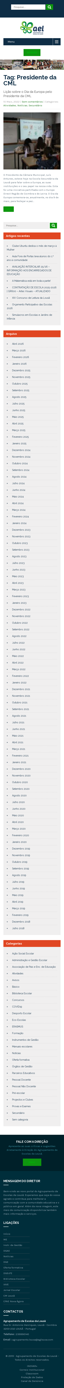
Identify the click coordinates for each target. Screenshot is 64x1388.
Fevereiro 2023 (20, 596)
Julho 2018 (18, 928)
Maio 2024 (18, 496)
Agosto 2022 (19, 636)
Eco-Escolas (19, 1020)
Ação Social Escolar (23, 953)
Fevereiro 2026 (20, 357)
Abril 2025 (17, 423)
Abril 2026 (18, 343)
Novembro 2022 (21, 616)
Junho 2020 (18, 808)
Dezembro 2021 (21, 689)
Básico (15, 986)
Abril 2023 (18, 583)
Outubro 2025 (19, 383)
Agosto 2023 (19, 556)
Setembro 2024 (20, 470)
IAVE (6, 1284)
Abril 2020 (18, 822)
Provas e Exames (21, 1106)
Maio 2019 (17, 895)
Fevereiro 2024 (20, 516)
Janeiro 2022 (19, 682)
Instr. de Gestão (12, 1245)
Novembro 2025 (21, 377)
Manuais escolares (22, 1046)
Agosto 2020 (19, 795)
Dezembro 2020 (21, 769)
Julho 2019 (18, 881)
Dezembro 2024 (21, 450)
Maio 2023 (18, 576)
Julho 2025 (18, 403)
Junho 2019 (18, 888)
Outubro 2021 (19, 702)
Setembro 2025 (20, 390)
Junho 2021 (18, 729)
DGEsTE (7, 1273)
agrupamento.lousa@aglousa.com (32, 1339)
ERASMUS (17, 1026)
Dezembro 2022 (21, 609)
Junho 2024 (18, 490)
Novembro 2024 (21, 456)
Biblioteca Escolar (22, 993)
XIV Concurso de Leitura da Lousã (31, 298)
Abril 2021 (17, 742)
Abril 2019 (17, 901)
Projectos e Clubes (22, 1099)
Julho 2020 (18, 802)
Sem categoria (20, 1119)
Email (32, 1162)
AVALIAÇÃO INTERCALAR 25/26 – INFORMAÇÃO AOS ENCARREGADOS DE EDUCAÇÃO (29, 270)
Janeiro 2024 (19, 523)
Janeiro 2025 (19, 443)
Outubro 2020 (20, 782)
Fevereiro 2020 (20, 835)
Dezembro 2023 (21, 529)
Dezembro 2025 (21, 370)
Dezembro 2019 (21, 848)
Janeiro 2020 (19, 842)
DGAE (6, 1250)
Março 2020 (19, 828)
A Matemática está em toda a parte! (31, 280)
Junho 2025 (18, 410)
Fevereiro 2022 (20, 676)
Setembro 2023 (20, 549)
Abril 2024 (18, 503)
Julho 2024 (18, 483)
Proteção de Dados (32, 1377)
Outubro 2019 (19, 862)
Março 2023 (18, 589)
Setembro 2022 (20, 629)
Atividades (9, 105)
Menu (11, 41)
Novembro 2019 (21, 855)
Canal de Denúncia (32, 1381)
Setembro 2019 (20, 868)
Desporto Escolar (21, 1013)
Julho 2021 (18, 722)
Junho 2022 (18, 649)
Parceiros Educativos (23, 1073)
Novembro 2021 (21, 696)
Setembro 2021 (20, 709)
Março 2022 (18, 669)
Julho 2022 (18, 642)
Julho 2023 (18, 563)
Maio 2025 (18, 417)
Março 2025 (18, 430)
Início (6, 1233)
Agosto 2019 (19, 875)
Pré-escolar (18, 1093)
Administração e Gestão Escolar (29, 960)
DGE (5, 1262)
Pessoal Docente (21, 1079)
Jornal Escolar (11, 1290)
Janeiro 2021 (19, 762)
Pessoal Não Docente (24, 1086)
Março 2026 (19, 350)
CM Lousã (9, 1295)
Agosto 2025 (19, 397)
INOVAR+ (32, 1366)
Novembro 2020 (21, 775)
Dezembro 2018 (21, 921)
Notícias (22, 105)
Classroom (32, 1373)
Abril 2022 (18, 662)
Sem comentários (32, 101)
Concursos (18, 1000)
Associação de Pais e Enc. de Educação (34, 966)
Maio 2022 (18, 656)
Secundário (35, 105)
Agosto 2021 (19, 715)
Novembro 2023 (21, 536)
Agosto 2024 (19, 476)
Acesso (32, 52)
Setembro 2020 (21, 788)
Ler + (8, 209)
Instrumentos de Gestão (25, 1040)
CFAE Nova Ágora (13, 1301)
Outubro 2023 (20, 543)
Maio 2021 (17, 735)
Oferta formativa (21, 1059)
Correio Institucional (32, 1369)
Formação (17, 1033)
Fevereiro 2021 (20, 755)
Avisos (15, 980)
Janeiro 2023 (19, 603)
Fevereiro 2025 (20, 436)
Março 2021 (18, 749)
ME (5, 1239)
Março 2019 (18, 908)
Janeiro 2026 (19, 363)
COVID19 (17, 1006)
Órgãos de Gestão (22, 1066)
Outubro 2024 (20, 463)
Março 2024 (18, 510)
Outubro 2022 (20, 622)
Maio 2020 (18, 815)
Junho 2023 (18, 569)
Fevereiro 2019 (20, 915)
